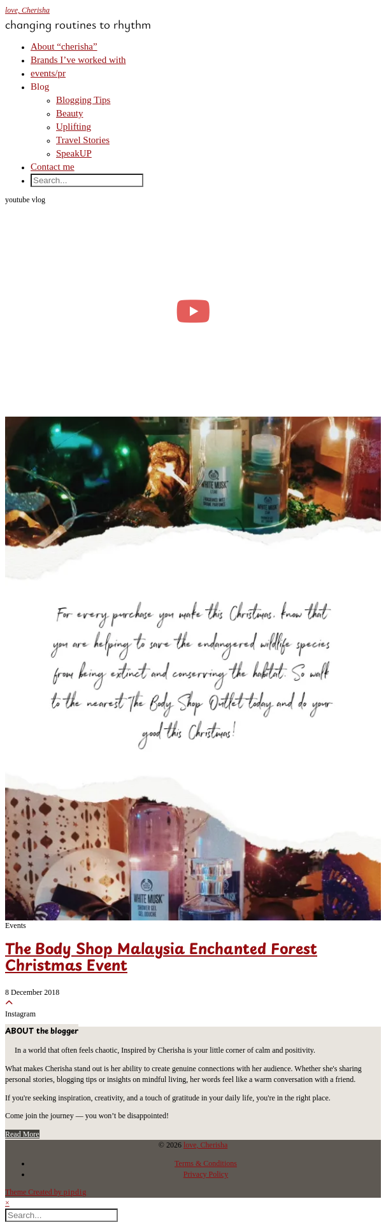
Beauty (69, 113)
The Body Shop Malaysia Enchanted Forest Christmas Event (161, 958)
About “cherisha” (64, 46)
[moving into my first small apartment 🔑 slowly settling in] (193, 311)
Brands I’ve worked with (78, 60)
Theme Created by (46, 1192)
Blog (40, 86)
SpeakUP (74, 153)
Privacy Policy (205, 1174)
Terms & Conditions (206, 1163)
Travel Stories (83, 140)
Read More (22, 1134)
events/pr (48, 73)
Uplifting (73, 126)
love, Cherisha (27, 10)
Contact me (53, 167)
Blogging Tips (83, 100)
